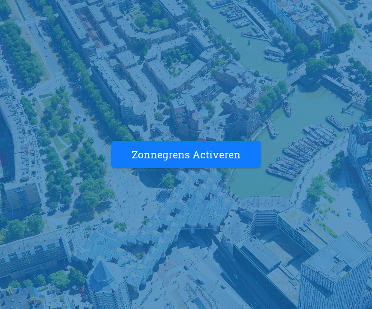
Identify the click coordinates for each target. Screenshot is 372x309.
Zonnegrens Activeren (186, 154)
